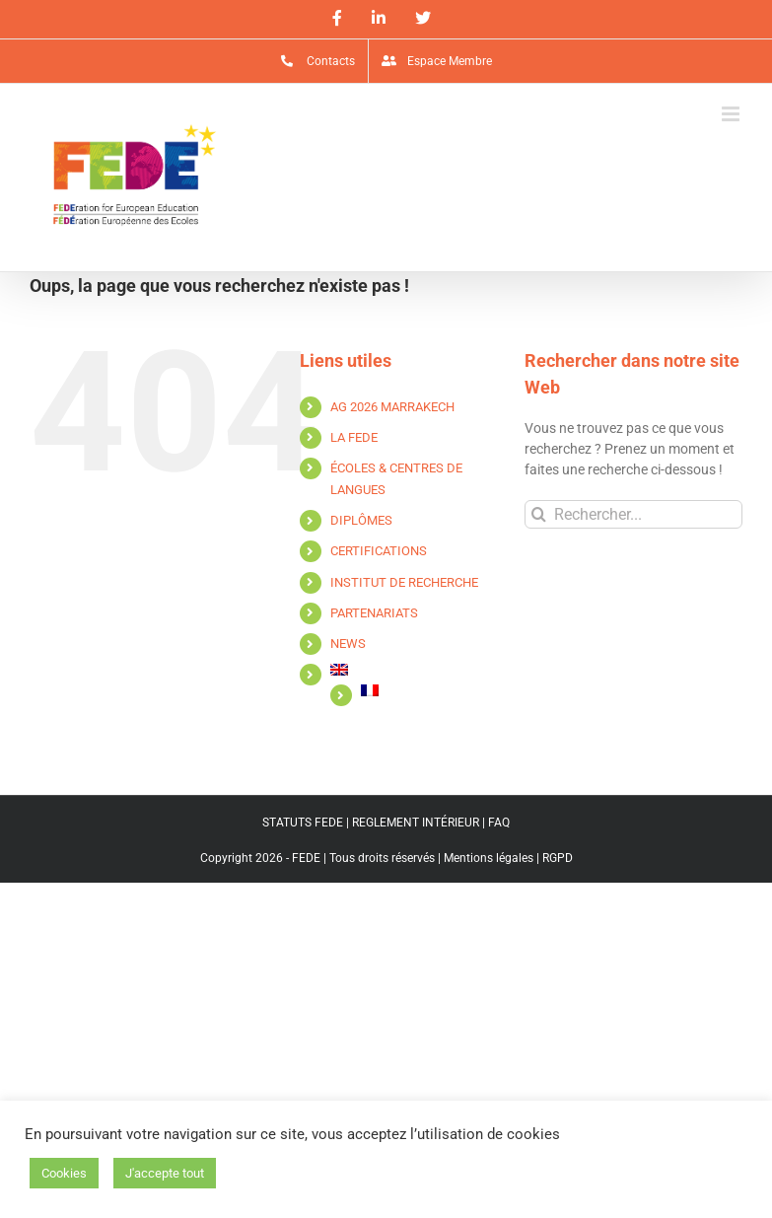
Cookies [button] (64, 1173)
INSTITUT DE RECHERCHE (404, 582)
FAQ (499, 822)
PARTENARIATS (374, 613)
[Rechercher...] (633, 514)
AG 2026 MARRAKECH (392, 406)
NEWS (348, 643)
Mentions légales (488, 858)
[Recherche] (539, 514)
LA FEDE (354, 437)
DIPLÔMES (361, 520)
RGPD (557, 858)
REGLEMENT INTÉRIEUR (415, 822)
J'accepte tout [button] (164, 1173)
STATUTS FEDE (302, 822)
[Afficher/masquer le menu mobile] (732, 114)
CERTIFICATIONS (378, 550)
